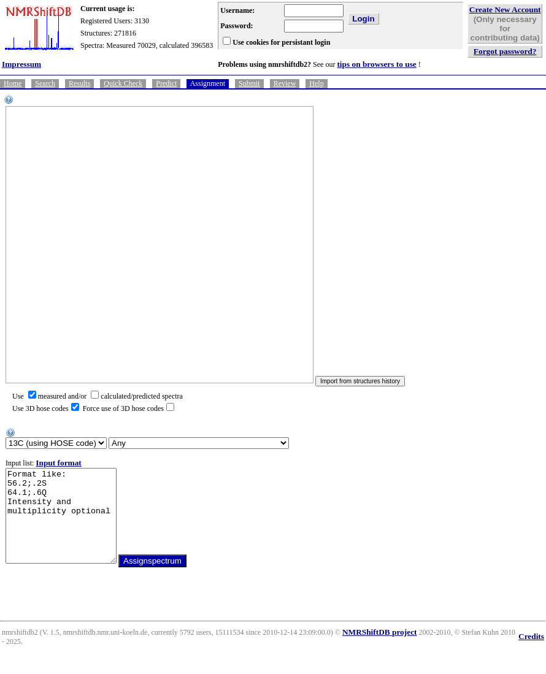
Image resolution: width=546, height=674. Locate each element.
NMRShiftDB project (379, 650)
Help (316, 83)
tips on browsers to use (376, 64)
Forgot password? (505, 51)
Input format (58, 462)
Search (45, 83)
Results (79, 83)
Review (285, 83)
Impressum (21, 64)
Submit (249, 83)
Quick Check (123, 83)
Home (12, 83)
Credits (531, 654)
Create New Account (505, 9)
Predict (166, 83)
